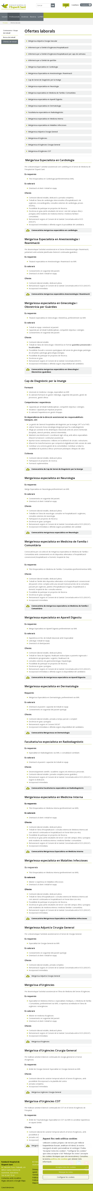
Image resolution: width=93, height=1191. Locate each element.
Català (66, 5)
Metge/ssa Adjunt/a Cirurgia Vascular (42, 38)
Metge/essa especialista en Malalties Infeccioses (47, 122)
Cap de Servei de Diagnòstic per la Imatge (44, 77)
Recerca (61, 15)
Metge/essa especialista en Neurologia (43, 83)
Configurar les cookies (65, 1177)
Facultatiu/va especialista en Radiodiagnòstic (45, 109)
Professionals (26, 15)
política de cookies (59, 1159)
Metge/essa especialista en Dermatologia (44, 103)
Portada (5, 20)
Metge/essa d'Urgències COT (39, 148)
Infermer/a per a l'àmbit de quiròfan (42, 57)
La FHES (76, 15)
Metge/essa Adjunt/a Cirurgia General (43, 129)
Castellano (75, 5)
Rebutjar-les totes (66, 1172)
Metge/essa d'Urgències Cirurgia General (44, 142)
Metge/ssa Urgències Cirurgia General (46, 1089)
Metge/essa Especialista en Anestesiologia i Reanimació (50, 70)
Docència (44, 15)
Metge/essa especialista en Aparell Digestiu (45, 96)
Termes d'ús (37, 1172)
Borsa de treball (9, 34)
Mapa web (36, 1180)
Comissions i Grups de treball (10, 28)
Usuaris (7, 15)
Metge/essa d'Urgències (37, 135)
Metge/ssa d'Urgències (40, 1038)
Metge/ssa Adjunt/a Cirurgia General (45, 973)
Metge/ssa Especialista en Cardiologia (43, 64)
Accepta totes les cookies (66, 1167)
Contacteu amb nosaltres (11, 1175)
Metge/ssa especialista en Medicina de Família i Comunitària (51, 90)
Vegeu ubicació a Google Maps (13, 1178)
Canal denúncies (7, 1184)
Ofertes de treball (10, 39)
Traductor (84, 5)
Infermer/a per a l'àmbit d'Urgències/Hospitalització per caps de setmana (56, 51)
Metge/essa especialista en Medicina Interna (45, 116)
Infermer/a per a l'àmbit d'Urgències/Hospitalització (48, 44)
